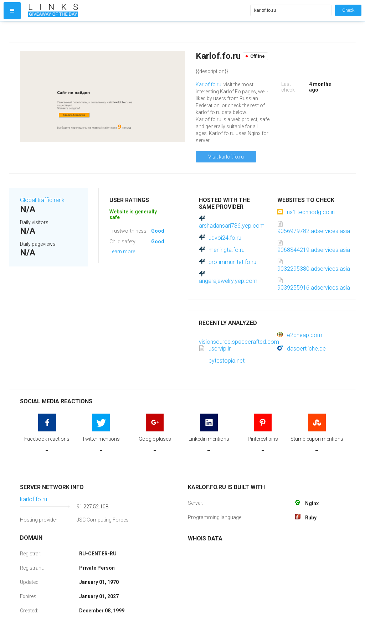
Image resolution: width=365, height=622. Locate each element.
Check (348, 10)
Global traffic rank (42, 200)
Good (157, 231)
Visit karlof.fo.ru (226, 157)
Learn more (122, 251)
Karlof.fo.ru (208, 84)
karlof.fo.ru (33, 499)
